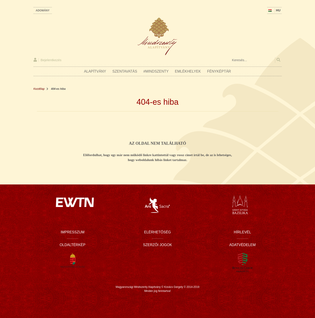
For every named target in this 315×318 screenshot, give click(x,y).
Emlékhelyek (188, 71)
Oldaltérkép (72, 245)
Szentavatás (124, 71)
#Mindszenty (156, 71)
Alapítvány (95, 71)
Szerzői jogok (157, 245)
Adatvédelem (242, 245)
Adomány (43, 10)
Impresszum (73, 232)
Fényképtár (219, 71)
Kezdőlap (39, 88)
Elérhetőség (157, 232)
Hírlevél (242, 232)
